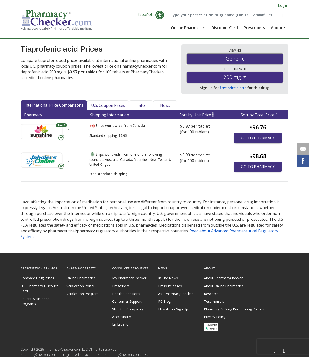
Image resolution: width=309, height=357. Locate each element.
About (277, 27)
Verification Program (82, 293)
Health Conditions (126, 293)
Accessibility (121, 317)
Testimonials (214, 301)
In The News (168, 278)
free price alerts (233, 87)
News (165, 105)
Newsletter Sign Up (173, 309)
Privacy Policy (214, 317)
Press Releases (170, 286)
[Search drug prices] (281, 15)
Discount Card (224, 27)
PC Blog (164, 301)
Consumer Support (127, 301)
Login (283, 5)
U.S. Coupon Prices (108, 105)
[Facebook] (274, 351)
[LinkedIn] (284, 351)
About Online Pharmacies (224, 286)
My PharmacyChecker (129, 278)
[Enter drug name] (221, 15)
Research (211, 293)
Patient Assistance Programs (35, 301)
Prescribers (254, 27)
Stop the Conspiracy (128, 309)
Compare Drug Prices (37, 278)
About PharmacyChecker (223, 278)
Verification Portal (80, 286)
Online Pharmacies (188, 27)
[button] (159, 15)
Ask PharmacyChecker (175, 293)
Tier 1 (61, 125)
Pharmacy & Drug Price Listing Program (235, 309)
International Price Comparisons (53, 105)
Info (141, 105)
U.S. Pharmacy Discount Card (39, 288)
